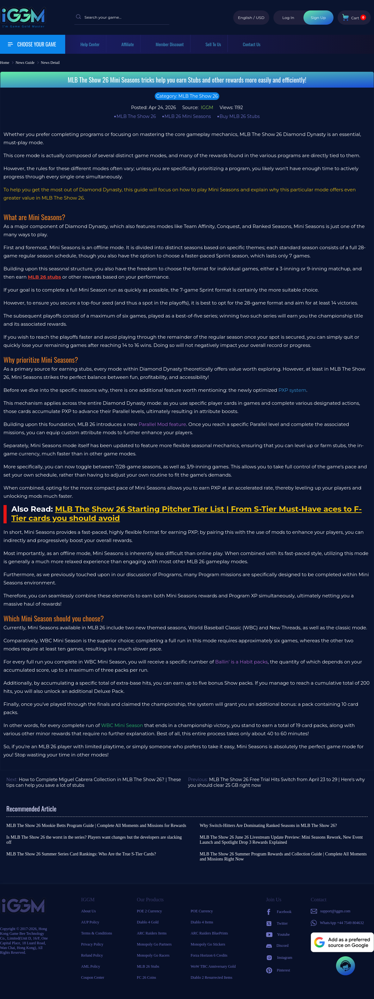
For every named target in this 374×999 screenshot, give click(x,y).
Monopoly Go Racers (153, 955)
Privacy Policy (92, 944)
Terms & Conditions (96, 933)
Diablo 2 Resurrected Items (211, 977)
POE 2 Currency (149, 911)
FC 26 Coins (146, 977)
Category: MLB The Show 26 (187, 96)
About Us (88, 911)
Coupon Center (92, 977)
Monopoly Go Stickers (207, 944)
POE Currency (201, 911)
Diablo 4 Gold (148, 922)
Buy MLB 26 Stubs (240, 116)
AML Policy (90, 966)
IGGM (206, 107)
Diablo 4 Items (201, 922)
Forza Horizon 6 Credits (208, 955)
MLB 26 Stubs (148, 966)
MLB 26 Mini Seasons (188, 116)
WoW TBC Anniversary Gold (212, 966)
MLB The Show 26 (136, 116)
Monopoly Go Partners (154, 944)
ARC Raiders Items (151, 933)
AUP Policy (90, 922)
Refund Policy (92, 955)
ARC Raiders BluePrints (209, 933)
